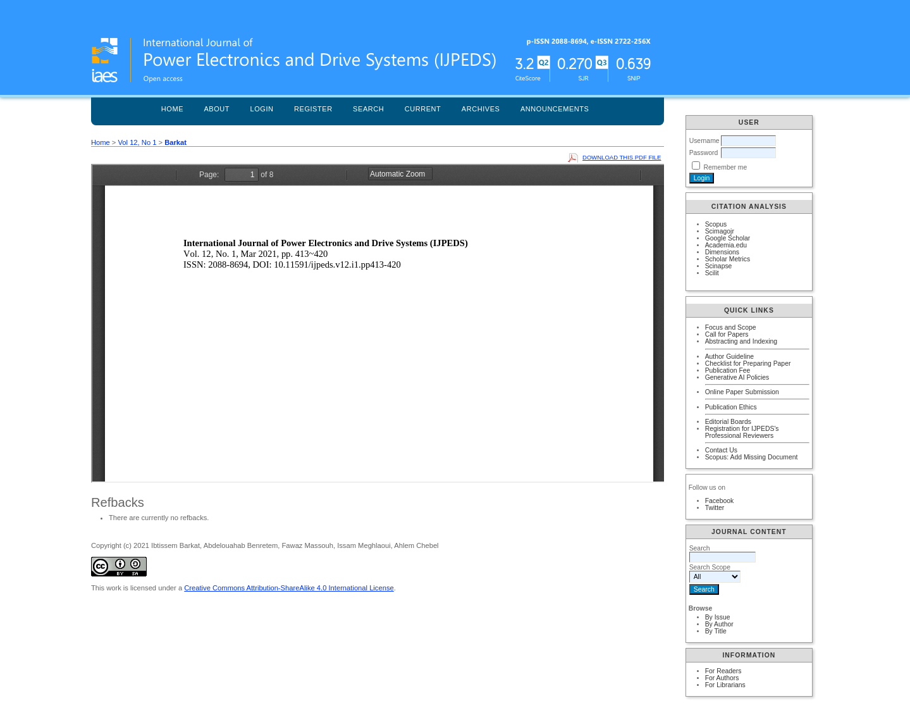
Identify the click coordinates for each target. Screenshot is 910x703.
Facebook (719, 500)
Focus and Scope (730, 327)
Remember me (725, 167)
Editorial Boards (728, 421)
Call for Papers (727, 334)
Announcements (554, 109)
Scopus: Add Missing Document (751, 457)
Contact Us (721, 450)
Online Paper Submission (742, 392)
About (217, 109)
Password (703, 152)
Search (368, 109)
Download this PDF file (621, 157)
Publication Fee (728, 370)
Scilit (712, 273)
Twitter (715, 507)
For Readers (723, 671)
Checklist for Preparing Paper (748, 363)
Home (172, 109)
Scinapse (718, 266)
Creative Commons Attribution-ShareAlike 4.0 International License (288, 588)
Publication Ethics (731, 407)
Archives (481, 109)
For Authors (722, 678)
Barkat (175, 142)
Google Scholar (728, 238)
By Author (719, 624)
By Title (716, 631)
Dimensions (722, 252)
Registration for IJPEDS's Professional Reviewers (742, 432)
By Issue (717, 617)
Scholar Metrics (728, 259)
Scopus (716, 224)
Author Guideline (729, 356)
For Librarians (725, 684)
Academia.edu (726, 245)
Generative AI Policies (737, 377)
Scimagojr (719, 231)
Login (262, 109)
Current (423, 109)
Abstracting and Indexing (741, 341)
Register (313, 109)
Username (704, 140)
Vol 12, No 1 (137, 142)
